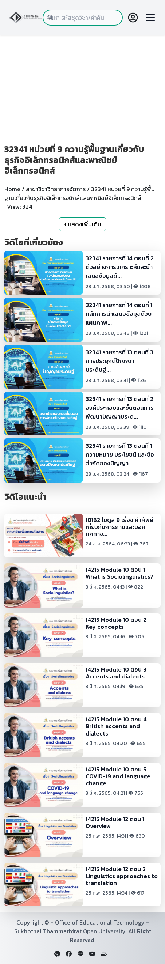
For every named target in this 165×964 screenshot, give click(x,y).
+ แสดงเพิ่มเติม (82, 224)
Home (12, 189)
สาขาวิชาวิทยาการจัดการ (56, 189)
